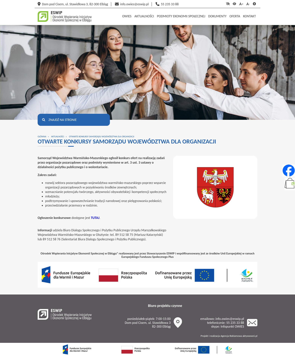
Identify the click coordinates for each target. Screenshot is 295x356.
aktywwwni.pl (250, 336)
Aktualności (57, 136)
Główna (42, 136)
